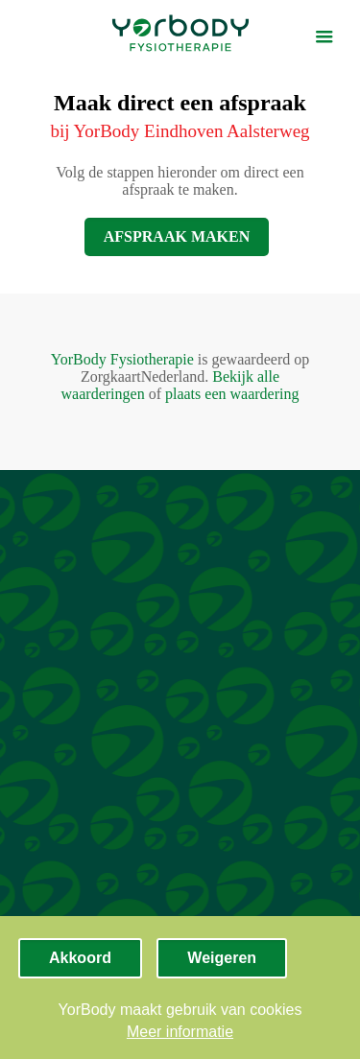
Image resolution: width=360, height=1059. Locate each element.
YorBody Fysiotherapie (122, 359)
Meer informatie (180, 1032)
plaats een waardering (232, 394)
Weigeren (221, 958)
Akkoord (80, 958)
